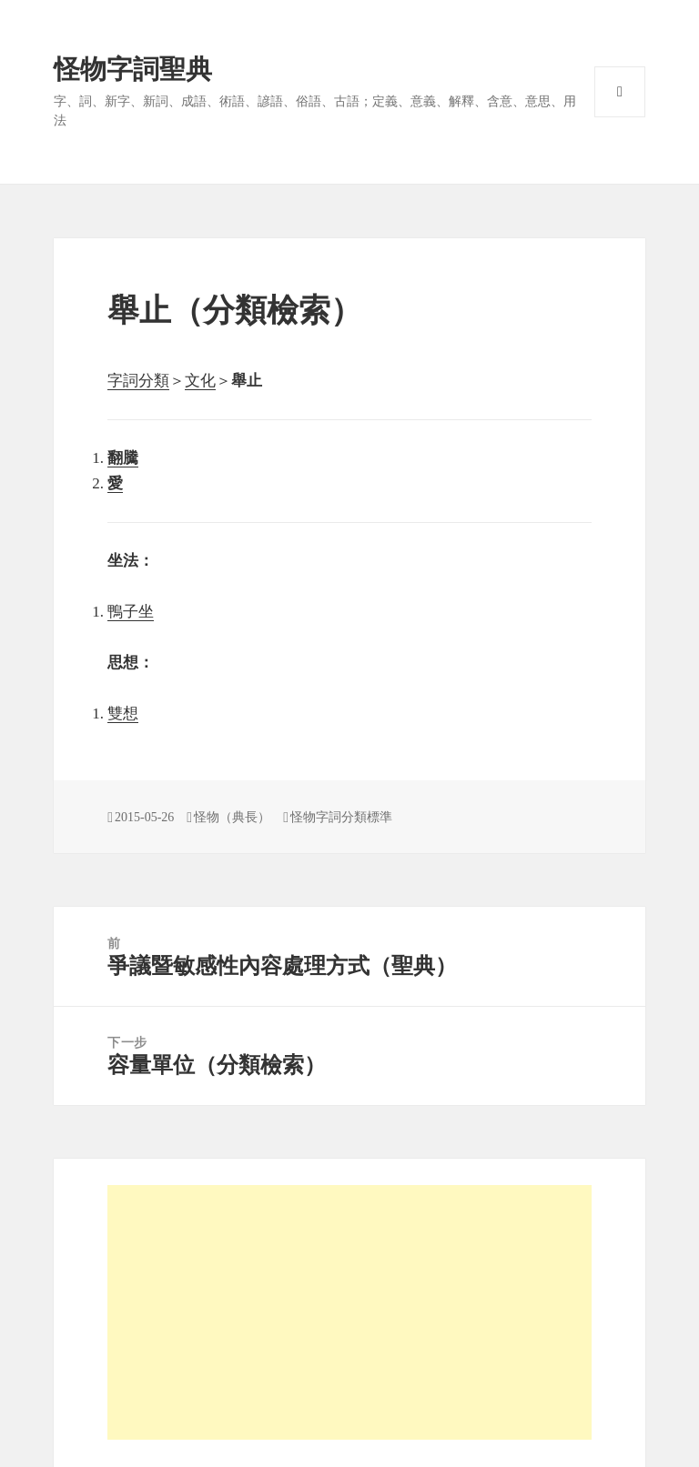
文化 (200, 380)
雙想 (122, 713)
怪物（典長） (232, 817)
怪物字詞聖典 (133, 69)
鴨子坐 (130, 611)
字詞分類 (138, 380)
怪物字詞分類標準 (341, 817)
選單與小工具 (619, 91)
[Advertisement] (349, 1312)
